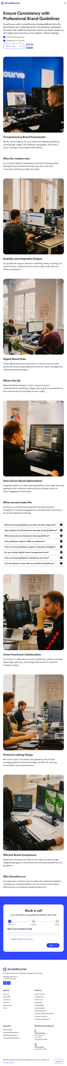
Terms (5, 1008)
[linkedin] (5, 983)
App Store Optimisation (42, 1019)
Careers (5, 997)
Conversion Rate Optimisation (44, 1014)
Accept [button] (59, 1061)
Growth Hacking (40, 1008)
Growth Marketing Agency (11, 1038)
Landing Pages (39, 1005)
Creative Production (41, 1016)
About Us (6, 994)
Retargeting (38, 1002)
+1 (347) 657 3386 (40, 1049)
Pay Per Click (39, 1000)
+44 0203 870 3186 (9, 979)
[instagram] (8, 983)
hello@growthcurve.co (10, 977)
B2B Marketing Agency (10, 1035)
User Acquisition (40, 994)
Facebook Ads (39, 997)
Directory (6, 1002)
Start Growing (7, 1030)
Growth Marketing (40, 1011)
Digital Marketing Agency (11, 1032)
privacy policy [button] (9, 1062)
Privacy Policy (27, 939)
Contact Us (6, 1000)
